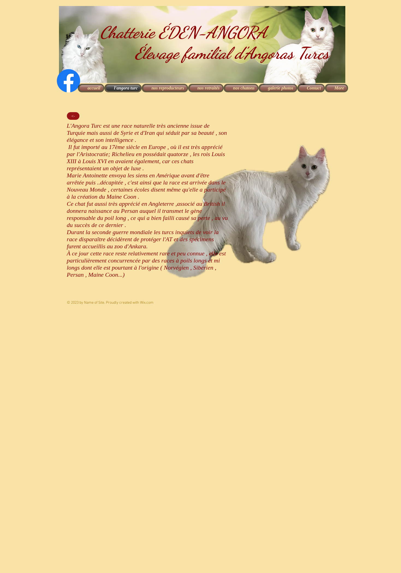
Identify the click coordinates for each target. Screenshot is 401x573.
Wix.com (146, 302)
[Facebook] (68, 80)
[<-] (73, 116)
